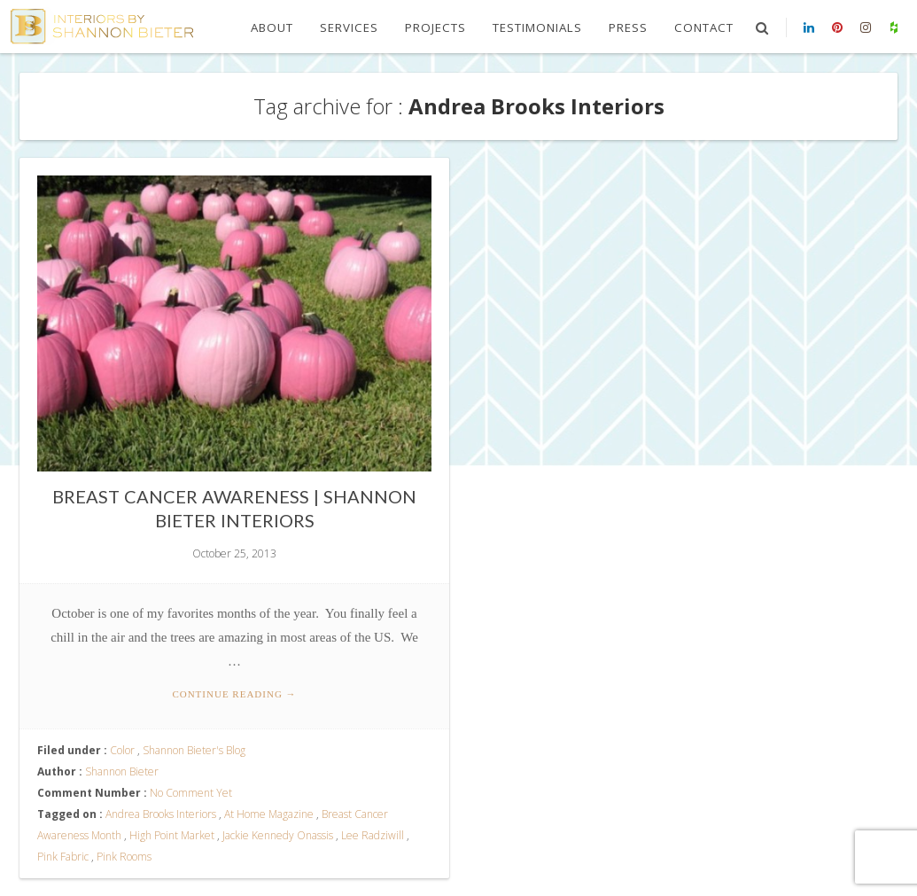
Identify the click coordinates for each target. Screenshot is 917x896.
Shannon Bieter (122, 771)
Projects (435, 27)
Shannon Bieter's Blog (194, 750)
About (272, 27)
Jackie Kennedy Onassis (277, 835)
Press (628, 27)
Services (349, 27)
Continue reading (234, 694)
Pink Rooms (124, 856)
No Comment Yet (191, 792)
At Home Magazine (269, 814)
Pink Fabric (63, 856)
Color (122, 750)
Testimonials (537, 27)
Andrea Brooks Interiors (160, 814)
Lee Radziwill (372, 835)
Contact (704, 27)
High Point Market (171, 835)
